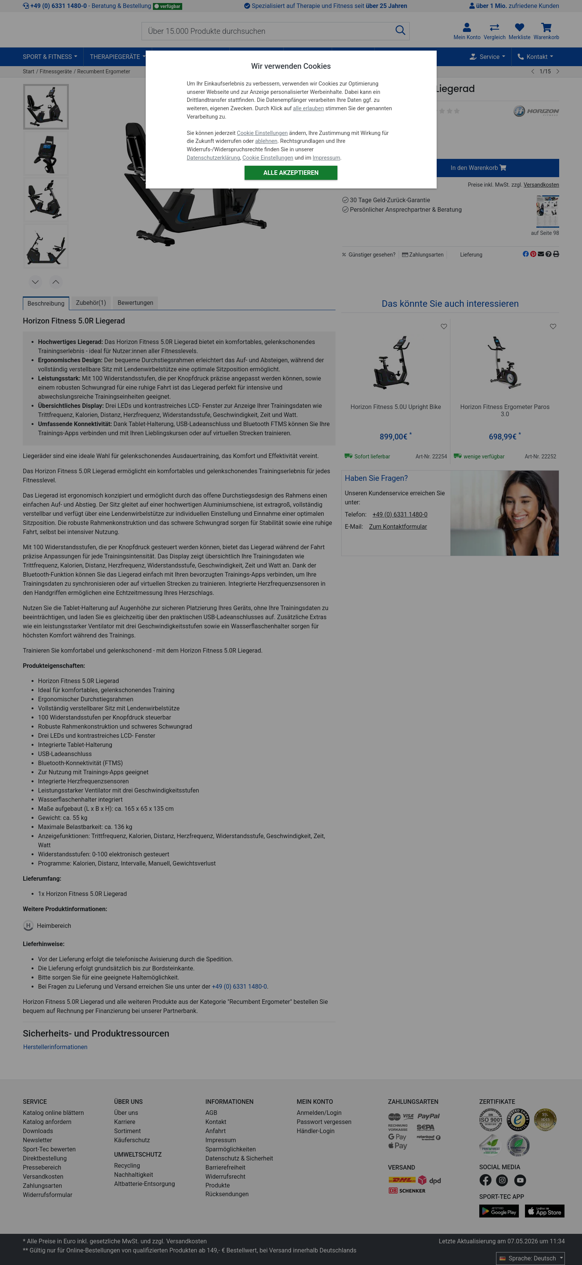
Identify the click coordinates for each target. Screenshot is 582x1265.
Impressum (326, 158)
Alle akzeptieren (290, 172)
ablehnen (266, 141)
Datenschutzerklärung (213, 158)
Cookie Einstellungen (262, 133)
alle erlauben (308, 108)
